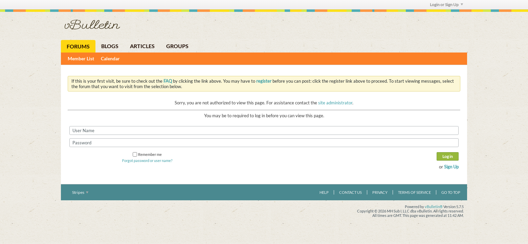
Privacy (380, 192)
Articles (142, 46)
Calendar (110, 58)
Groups (177, 46)
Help (324, 192)
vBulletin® (434, 206)
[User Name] (264, 130)
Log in (447, 156)
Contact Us (350, 192)
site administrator (335, 102)
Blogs (109, 46)
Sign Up (451, 166)
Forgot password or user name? (147, 160)
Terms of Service (414, 192)
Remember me (147, 154)
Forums (78, 46)
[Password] (264, 142)
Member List (81, 58)
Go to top (450, 192)
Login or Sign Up (446, 4)
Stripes (80, 192)
